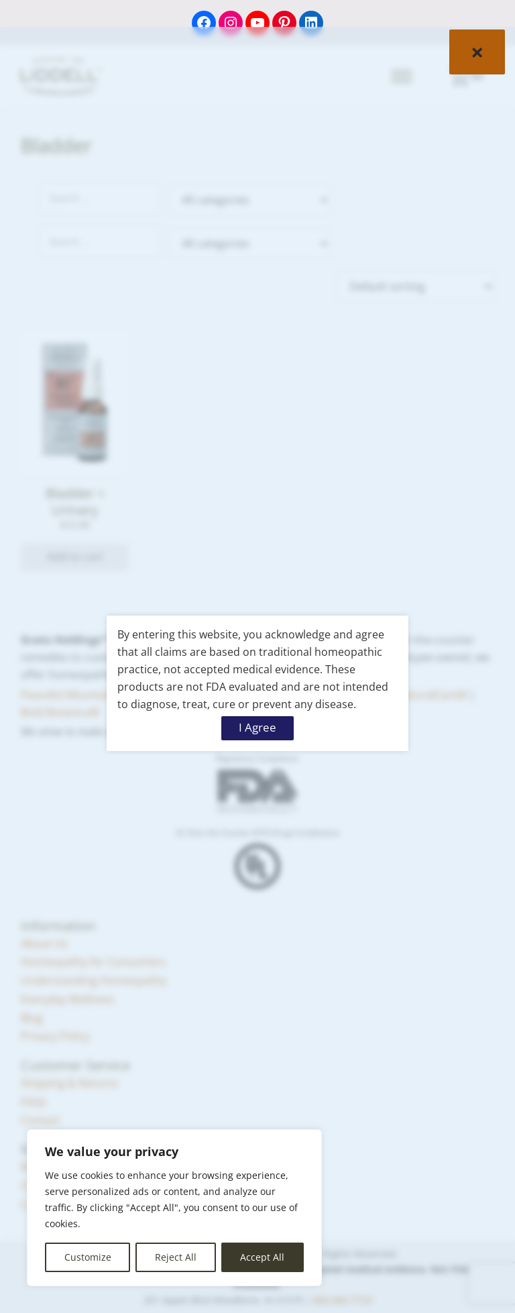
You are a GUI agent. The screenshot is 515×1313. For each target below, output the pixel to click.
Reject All (175, 1257)
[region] (174, 1207)
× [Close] (477, 51)
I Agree (257, 727)
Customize (87, 1257)
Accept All (262, 1257)
